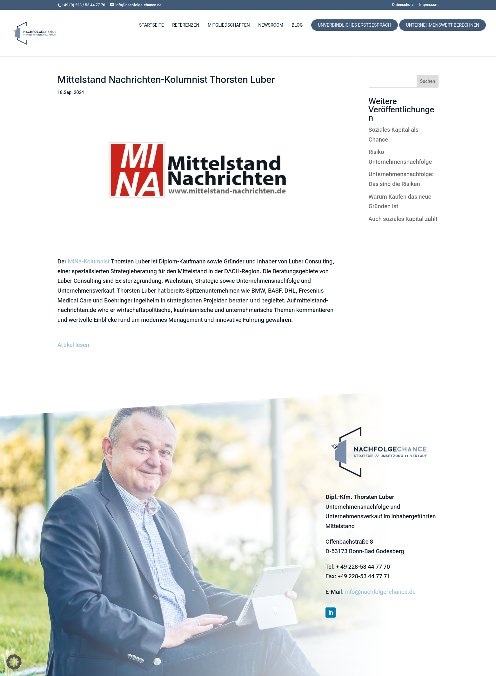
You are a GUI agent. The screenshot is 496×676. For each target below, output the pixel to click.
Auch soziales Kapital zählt (403, 218)
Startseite (151, 25)
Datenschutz (402, 5)
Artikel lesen (73, 344)
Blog (297, 25)
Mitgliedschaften (229, 25)
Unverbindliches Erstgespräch (354, 25)
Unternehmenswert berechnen (442, 25)
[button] (14, 662)
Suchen (427, 81)
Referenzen (185, 25)
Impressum (429, 5)
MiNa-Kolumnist (89, 261)
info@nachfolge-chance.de (380, 591)
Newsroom (270, 25)
